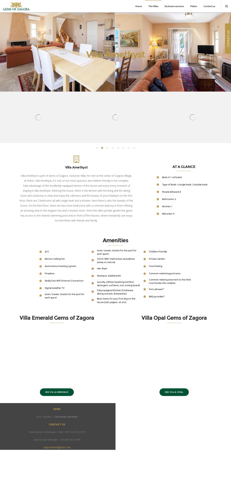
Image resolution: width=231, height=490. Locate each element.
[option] (38, 154)
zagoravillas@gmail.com (56, 483)
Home (107, 63)
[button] (97, 184)
